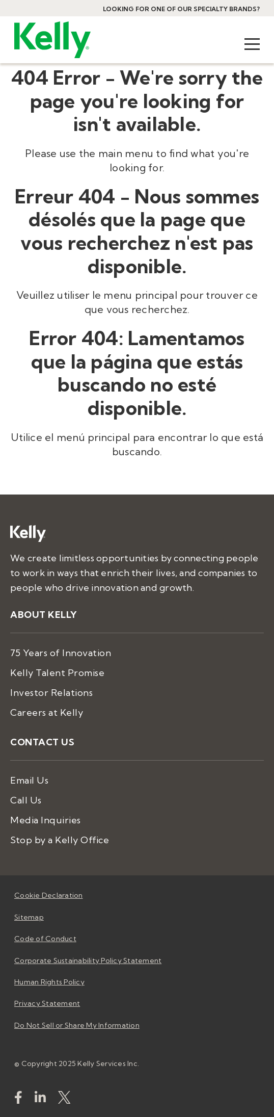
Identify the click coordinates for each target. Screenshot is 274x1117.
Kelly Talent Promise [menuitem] (57, 673)
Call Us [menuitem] (26, 800)
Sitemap (29, 917)
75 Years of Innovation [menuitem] (60, 653)
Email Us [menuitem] (29, 780)
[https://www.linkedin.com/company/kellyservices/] (40, 1099)
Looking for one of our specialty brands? (181, 9)
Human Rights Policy (49, 981)
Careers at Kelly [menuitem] (46, 712)
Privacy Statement (47, 1003)
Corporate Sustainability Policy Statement (87, 960)
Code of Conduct (45, 938)
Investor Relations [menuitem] (51, 692)
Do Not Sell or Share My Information (77, 1025)
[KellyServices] (64, 1099)
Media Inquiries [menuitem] (45, 820)
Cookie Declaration (48, 895)
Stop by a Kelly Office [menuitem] (59, 840)
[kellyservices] (18, 1099)
